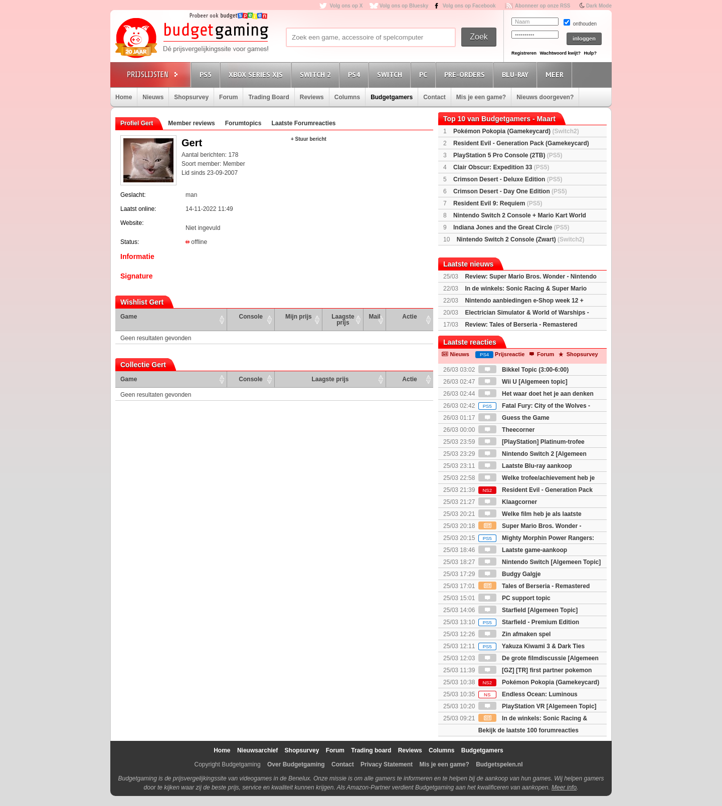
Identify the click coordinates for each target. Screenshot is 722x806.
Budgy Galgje (509, 574)
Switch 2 (317, 74)
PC (424, 74)
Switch (391, 74)
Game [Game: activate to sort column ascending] (128, 316)
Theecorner (506, 429)
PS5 (207, 74)
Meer (556, 74)
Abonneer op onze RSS (543, 6)
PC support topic (514, 598)
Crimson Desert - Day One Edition (510, 191)
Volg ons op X (346, 6)
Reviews (312, 97)
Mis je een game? (481, 97)
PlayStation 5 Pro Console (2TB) (507, 155)
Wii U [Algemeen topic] (523, 381)
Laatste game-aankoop (522, 550)
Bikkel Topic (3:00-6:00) (523, 369)
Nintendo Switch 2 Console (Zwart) (521, 239)
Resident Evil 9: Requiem (497, 203)
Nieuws (152, 97)
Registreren (523, 53)
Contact (434, 97)
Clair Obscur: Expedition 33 (501, 167)
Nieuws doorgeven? (545, 97)
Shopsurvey (191, 97)
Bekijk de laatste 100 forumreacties (528, 730)
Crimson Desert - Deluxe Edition (507, 179)
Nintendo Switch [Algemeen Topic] (539, 562)
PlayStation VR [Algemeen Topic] (537, 706)
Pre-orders (466, 74)
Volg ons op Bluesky (404, 6)
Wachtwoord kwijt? (560, 53)
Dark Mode (599, 6)
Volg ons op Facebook (469, 6)
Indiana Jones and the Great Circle (511, 227)
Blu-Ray (516, 74)
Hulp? (590, 53)
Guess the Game (514, 417)
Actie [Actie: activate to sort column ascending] (409, 316)
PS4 (355, 74)
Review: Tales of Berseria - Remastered (521, 324)
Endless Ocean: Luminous (528, 694)
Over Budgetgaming (296, 764)
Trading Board (268, 97)
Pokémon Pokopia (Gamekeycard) (516, 131)
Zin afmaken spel (514, 634)
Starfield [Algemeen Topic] (528, 610)
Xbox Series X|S (257, 74)
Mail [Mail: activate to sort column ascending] (375, 316)
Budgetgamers (392, 97)
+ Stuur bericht (308, 139)
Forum (228, 97)
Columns (347, 97)
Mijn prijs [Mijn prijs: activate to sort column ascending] (298, 316)
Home (123, 97)
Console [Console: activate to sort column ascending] (251, 316)
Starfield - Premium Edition (528, 622)
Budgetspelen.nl (499, 764)
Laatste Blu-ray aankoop (525, 465)
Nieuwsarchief (257, 750)
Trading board (371, 750)
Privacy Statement (386, 764)
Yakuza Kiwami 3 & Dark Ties (531, 646)
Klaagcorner (507, 501)
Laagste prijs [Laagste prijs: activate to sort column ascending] (342, 319)
